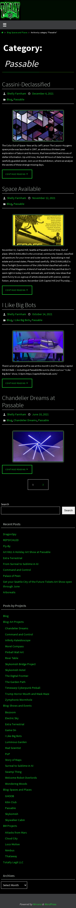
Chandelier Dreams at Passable (28, 401)
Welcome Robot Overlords (21, 777)
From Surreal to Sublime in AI (21, 564)
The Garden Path (15, 682)
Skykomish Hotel (15, 670)
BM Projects (10, 826)
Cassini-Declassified (26, 84)
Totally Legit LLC (13, 862)
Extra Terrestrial (12, 558)
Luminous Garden (16, 742)
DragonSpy (9, 534)
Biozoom (10, 712)
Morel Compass (14, 646)
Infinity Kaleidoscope (17, 640)
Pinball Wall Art (14, 652)
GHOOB (9, 796)
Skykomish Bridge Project (20, 664)
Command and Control (17, 570)
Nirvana (37, 904)
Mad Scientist (13, 748)
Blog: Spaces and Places (17, 32)
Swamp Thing (13, 772)
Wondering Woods (16, 784)
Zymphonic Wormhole (18, 700)
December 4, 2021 (43, 93)
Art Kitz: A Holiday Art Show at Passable (26, 552)
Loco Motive (12, 844)
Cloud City (11, 838)
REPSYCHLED (11, 540)
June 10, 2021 (40, 414)
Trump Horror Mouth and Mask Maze (27, 694)
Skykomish (11, 814)
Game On (10, 730)
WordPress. (50, 904)
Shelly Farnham (16, 93)
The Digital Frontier (16, 676)
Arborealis (9, 592)
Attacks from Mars (16, 832)
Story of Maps (13, 760)
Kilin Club (11, 802)
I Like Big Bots (19, 305)
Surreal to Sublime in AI (19, 766)
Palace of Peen (12, 576)
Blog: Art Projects (13, 622)
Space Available (21, 188)
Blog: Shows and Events (17, 705)
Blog (9, 99)
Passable (19, 99)
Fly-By (7, 546)
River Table (11, 658)
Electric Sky (12, 718)
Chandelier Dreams (25, 420)
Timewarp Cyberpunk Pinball (22, 688)
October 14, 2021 (42, 314)
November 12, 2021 (43, 198)
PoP (7, 754)
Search (5, 504)
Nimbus (9, 850)
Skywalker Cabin (15, 820)
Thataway (11, 856)
